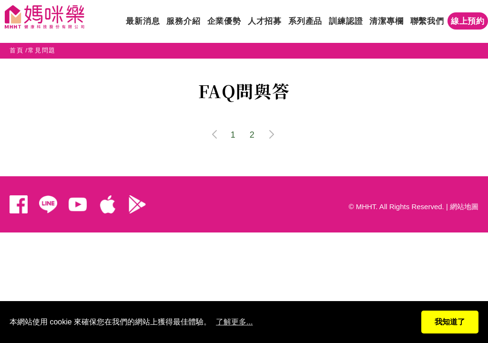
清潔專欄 (386, 21)
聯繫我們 (427, 21)
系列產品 (305, 21)
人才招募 (265, 21)
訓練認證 (346, 21)
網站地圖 (464, 206)
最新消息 (143, 21)
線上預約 (468, 21)
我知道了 (450, 322)
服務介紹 (183, 21)
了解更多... (234, 322)
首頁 (16, 50)
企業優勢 (224, 21)
